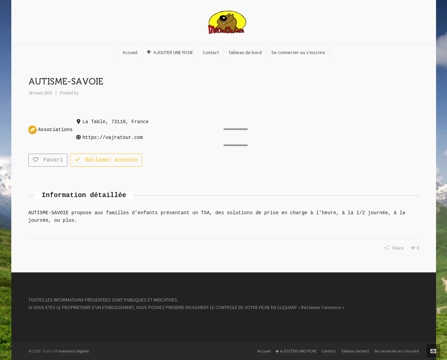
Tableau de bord (355, 351)
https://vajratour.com (112, 137)
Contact (329, 351)
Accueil (264, 351)
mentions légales (74, 351)
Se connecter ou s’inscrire (396, 351)
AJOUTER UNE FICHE (296, 351)
